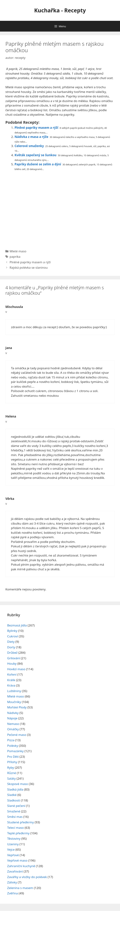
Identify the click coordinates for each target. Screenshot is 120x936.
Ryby (10, 767)
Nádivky (13, 713)
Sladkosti (13, 800)
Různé (11, 773)
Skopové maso (17, 784)
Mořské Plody (17, 707)
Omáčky (13, 729)
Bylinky (12, 631)
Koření (12, 674)
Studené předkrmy (20, 822)
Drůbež (12, 652)
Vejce (11, 849)
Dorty (11, 647)
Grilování (13, 658)
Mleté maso (18, 251)
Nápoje (12, 718)
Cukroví (12, 636)
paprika (15, 256)
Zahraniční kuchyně (21, 866)
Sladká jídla (15, 789)
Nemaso (13, 724)
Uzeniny (13, 844)
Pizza (10, 740)
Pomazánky (15, 751)
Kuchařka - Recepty (60, 10)
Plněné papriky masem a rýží (36, 128)
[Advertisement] (60, 208)
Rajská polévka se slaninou (29, 267)
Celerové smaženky (29, 146)
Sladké (12, 795)
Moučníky (14, 702)
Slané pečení (16, 806)
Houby (12, 663)
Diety (11, 642)
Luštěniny (14, 691)
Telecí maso (15, 828)
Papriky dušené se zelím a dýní (38, 164)
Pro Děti (13, 757)
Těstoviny (13, 838)
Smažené (13, 811)
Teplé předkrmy (18, 833)
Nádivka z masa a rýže (31, 137)
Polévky (12, 746)
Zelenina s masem (20, 888)
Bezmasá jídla (17, 625)
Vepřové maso (17, 860)
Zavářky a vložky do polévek (27, 877)
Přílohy (12, 762)
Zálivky (12, 882)
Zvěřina (12, 893)
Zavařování (15, 871)
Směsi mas (14, 817)
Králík (11, 680)
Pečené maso (16, 735)
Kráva (11, 685)
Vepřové (13, 855)
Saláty (11, 778)
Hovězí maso (16, 669)
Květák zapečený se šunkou (35, 155)
